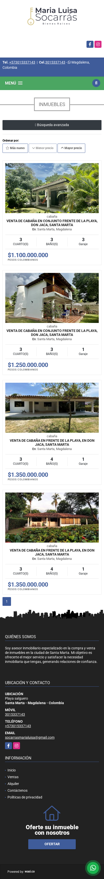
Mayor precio (71, 148)
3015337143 (55, 62)
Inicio (12, 770)
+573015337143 (22, 62)
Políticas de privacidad (25, 797)
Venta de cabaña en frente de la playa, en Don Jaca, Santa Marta (52, 442)
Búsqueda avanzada (52, 125)
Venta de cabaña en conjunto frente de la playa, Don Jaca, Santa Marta (52, 223)
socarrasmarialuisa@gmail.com (29, 737)
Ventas (13, 777)
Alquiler (13, 784)
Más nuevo (15, 148)
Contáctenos (18, 790)
